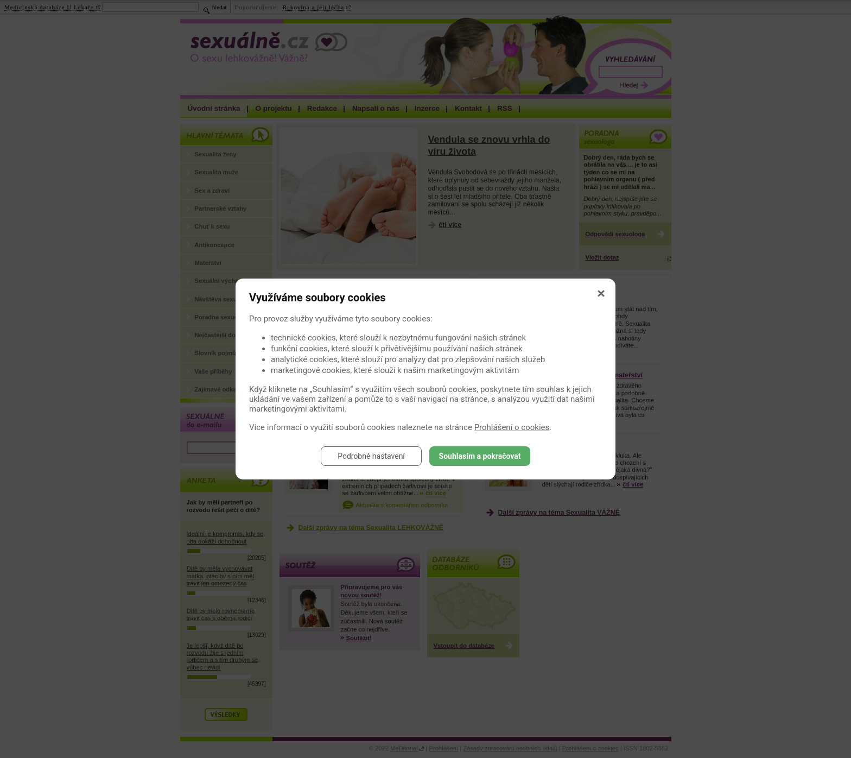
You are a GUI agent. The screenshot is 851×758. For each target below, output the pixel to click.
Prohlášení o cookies (512, 427)
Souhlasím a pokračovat (480, 456)
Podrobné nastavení (371, 456)
